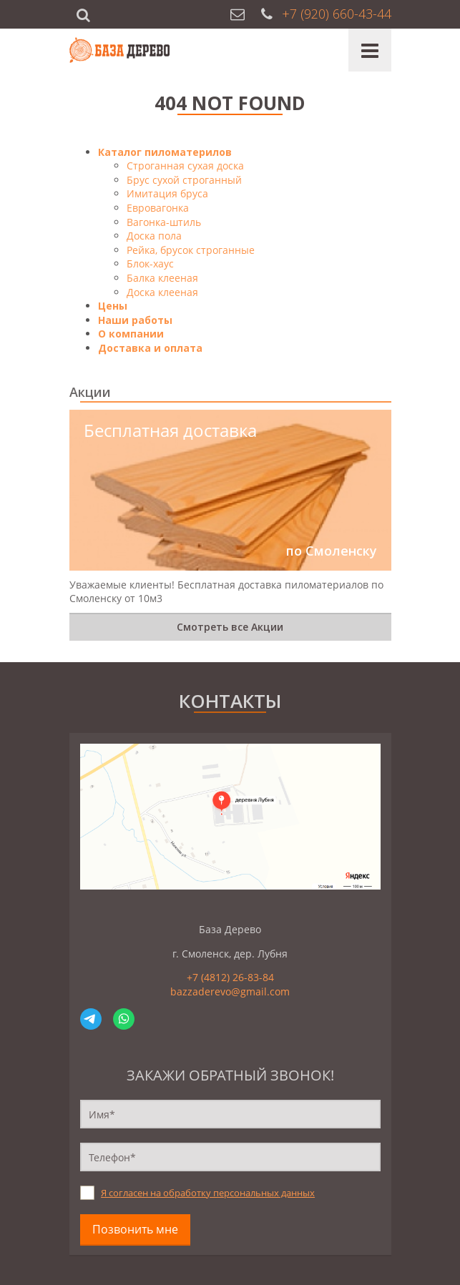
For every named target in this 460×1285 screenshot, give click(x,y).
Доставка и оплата (150, 348)
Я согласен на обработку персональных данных (208, 1193)
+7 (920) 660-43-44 (336, 13)
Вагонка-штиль (164, 222)
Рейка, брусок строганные (191, 250)
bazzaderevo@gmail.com (230, 991)
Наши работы (135, 320)
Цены (112, 305)
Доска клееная (162, 292)
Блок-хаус (150, 263)
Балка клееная (162, 278)
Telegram (91, 1019)
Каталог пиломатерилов (165, 152)
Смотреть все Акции (230, 627)
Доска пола (154, 235)
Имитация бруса (167, 193)
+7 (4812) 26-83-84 (230, 977)
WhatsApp (123, 1019)
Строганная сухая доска (185, 165)
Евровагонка (158, 208)
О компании (131, 333)
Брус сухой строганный (184, 180)
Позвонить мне (135, 1229)
